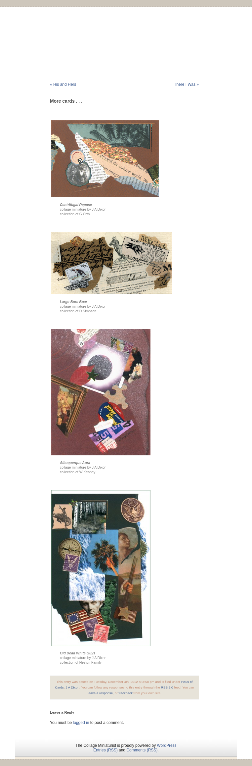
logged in (81, 722)
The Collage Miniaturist (126, 34)
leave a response (100, 693)
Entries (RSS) (105, 750)
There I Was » (186, 84)
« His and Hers (63, 84)
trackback (125, 693)
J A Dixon (72, 687)
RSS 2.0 (167, 687)
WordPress (166, 745)
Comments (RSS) (141, 750)
